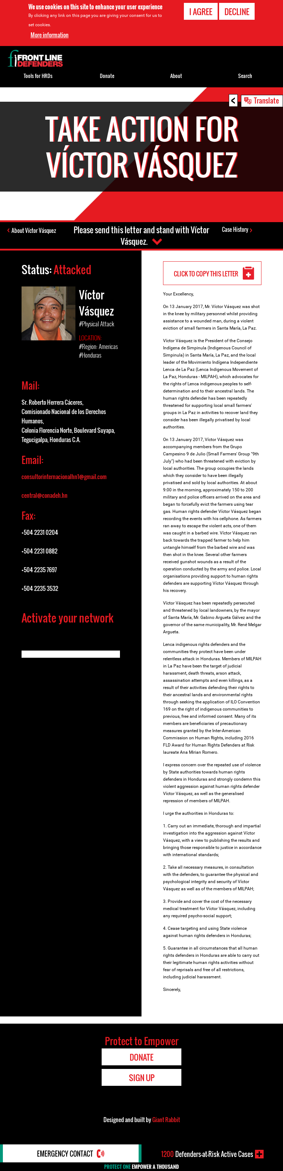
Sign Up (141, 1077)
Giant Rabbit (166, 1119)
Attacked (72, 269)
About (176, 75)
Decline (236, 11)
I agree (200, 11)
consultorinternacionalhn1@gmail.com (64, 476)
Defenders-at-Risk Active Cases (207, 1154)
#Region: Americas (98, 346)
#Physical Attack (96, 323)
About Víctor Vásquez (33, 230)
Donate (107, 75)
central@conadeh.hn (45, 495)
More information (50, 35)
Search (245, 75)
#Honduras (90, 354)
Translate (266, 100)
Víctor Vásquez (96, 302)
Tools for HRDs (38, 75)
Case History (235, 229)
